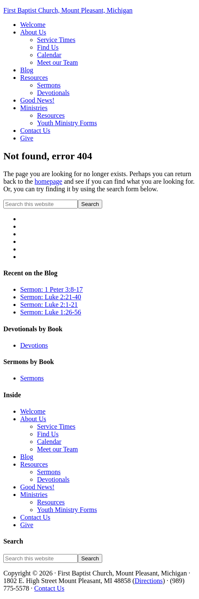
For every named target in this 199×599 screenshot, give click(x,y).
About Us (33, 418)
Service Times (56, 426)
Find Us (47, 434)
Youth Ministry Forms (67, 509)
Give (26, 524)
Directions (149, 580)
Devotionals (53, 479)
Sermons (32, 378)
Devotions (34, 345)
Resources (34, 464)
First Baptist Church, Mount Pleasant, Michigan (68, 10)
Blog (26, 456)
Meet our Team (57, 449)
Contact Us (35, 517)
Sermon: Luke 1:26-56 (50, 312)
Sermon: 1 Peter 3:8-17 (51, 289)
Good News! (37, 487)
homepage (48, 181)
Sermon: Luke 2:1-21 (49, 304)
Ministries (34, 494)
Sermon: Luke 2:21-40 (50, 297)
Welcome (32, 411)
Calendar (49, 441)
